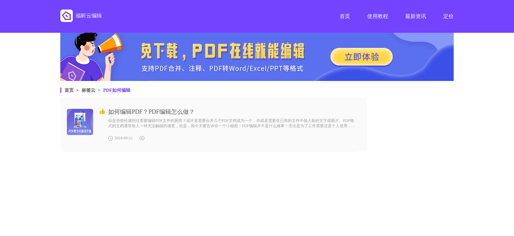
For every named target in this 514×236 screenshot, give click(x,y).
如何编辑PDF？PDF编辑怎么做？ (151, 111)
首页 (69, 90)
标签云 (88, 90)
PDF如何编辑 (116, 90)
